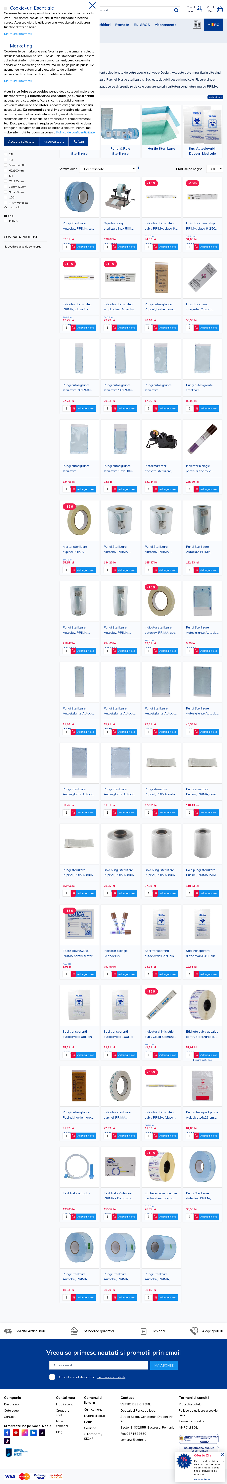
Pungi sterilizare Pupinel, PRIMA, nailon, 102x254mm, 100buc (161, 792)
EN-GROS (142, 24)
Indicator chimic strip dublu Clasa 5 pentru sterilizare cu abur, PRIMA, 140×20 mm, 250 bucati (160, 1034)
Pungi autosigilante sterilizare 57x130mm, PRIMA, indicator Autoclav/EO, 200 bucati (120, 469)
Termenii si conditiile (111, 1377)
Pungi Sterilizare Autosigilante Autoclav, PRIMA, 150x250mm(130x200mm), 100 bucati (161, 711)
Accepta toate (54, 141)
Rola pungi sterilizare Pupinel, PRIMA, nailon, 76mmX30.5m (161, 873)
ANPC (183, 1427)
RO (213, 24)
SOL (195, 1427)
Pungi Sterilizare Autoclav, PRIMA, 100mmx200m (116, 1277)
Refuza (78, 141)
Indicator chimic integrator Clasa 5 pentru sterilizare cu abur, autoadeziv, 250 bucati (201, 307)
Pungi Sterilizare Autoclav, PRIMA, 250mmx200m (157, 550)
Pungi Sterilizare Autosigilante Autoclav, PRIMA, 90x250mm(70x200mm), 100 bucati (120, 711)
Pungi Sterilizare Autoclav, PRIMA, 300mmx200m (198, 550)
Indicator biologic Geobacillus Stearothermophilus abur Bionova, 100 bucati (117, 954)
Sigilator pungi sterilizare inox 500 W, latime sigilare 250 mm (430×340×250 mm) (119, 226)
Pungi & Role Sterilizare (120, 151)
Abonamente (165, 24)
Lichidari (103, 24)
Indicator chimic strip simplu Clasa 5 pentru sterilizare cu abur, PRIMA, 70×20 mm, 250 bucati (119, 307)
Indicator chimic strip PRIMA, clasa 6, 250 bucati (200, 226)
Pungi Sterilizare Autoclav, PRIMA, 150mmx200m (157, 1277)
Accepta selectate (21, 141)
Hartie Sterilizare (161, 148)
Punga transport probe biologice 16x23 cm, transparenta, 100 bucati (202, 1115)
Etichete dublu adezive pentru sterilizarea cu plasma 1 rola (202, 1034)
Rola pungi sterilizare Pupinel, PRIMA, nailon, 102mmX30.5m (202, 873)
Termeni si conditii (191, 1421)
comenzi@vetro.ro (133, 1440)
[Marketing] (5, 46)
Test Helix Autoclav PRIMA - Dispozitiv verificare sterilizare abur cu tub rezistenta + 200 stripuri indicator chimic (120, 1196)
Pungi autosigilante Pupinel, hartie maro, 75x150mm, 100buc (159, 307)
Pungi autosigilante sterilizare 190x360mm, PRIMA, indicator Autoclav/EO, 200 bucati (201, 388)
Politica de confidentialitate (75, 132)
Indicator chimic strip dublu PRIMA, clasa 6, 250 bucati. (160, 226)
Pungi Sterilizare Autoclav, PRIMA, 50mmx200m (198, 1196)
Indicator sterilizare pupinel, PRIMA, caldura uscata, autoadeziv (117, 1115)
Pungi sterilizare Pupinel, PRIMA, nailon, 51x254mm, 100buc (202, 792)
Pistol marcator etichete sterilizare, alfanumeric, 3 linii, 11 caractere (160, 469)
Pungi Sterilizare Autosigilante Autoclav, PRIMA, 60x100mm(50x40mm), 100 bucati (202, 630)
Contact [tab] (127, 1397)
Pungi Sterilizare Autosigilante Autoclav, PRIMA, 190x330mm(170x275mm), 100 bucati (202, 711)
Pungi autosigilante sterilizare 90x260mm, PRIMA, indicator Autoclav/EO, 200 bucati (120, 388)
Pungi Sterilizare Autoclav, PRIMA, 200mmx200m (116, 550)
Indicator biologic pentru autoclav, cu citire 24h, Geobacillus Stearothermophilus (201, 469)
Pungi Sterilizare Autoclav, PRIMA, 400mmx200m (116, 630)
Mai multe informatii (18, 34)
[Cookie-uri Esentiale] (5, 8)
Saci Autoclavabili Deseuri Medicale (202, 151)
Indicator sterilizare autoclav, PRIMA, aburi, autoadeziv (161, 630)
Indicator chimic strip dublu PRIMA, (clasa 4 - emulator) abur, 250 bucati (160, 1115)
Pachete (122, 24)
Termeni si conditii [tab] (194, 1397)
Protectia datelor (191, 1404)
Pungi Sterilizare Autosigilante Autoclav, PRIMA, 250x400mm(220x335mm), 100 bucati (120, 792)
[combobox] (117, 10)
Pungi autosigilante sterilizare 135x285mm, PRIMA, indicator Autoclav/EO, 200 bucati (160, 388)
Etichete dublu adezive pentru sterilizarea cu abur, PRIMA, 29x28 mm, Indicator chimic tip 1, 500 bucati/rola (161, 1196)
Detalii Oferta (202, 1479)
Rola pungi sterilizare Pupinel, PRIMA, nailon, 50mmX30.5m (120, 873)
